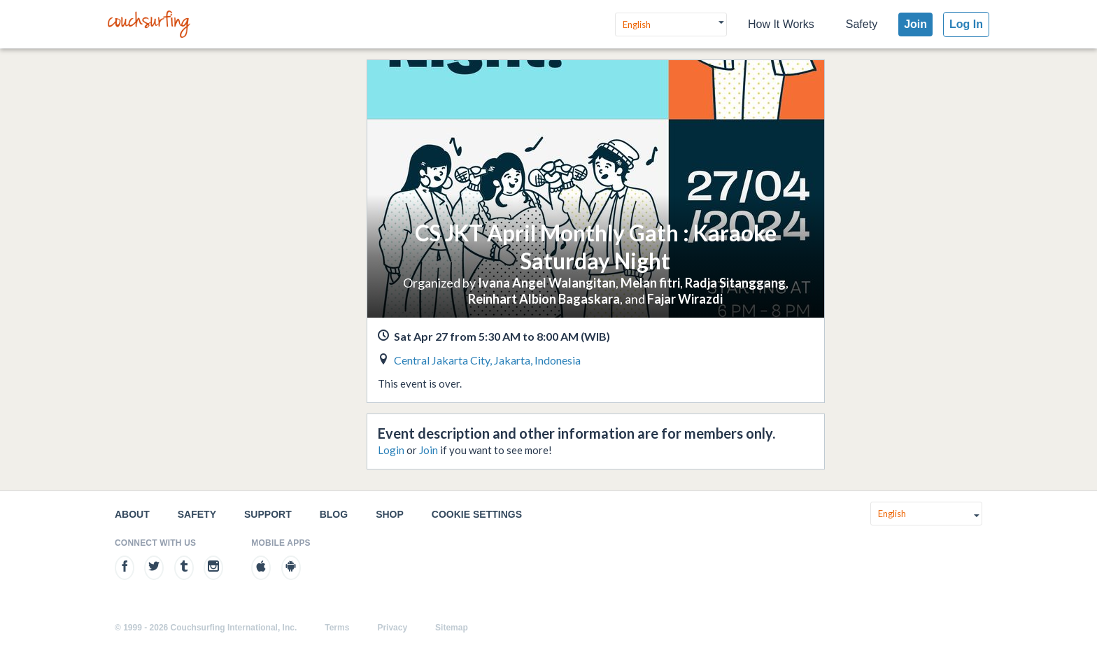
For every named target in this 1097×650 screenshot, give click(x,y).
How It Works (781, 24)
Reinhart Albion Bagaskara (544, 298)
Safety (861, 24)
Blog (334, 514)
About (132, 514)
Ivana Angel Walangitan (547, 282)
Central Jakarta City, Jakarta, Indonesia (487, 360)
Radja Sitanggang (735, 282)
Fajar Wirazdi (685, 298)
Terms (337, 628)
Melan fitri (650, 282)
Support (268, 514)
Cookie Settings (477, 514)
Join (915, 24)
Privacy (392, 628)
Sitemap (451, 628)
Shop (390, 514)
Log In (966, 24)
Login (391, 450)
